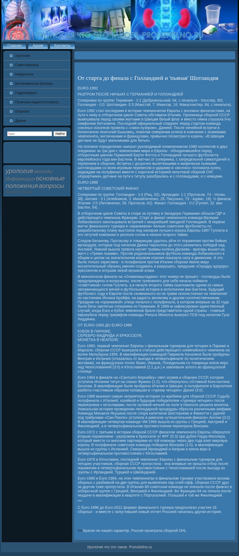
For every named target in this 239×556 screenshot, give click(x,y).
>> (80, 530)
